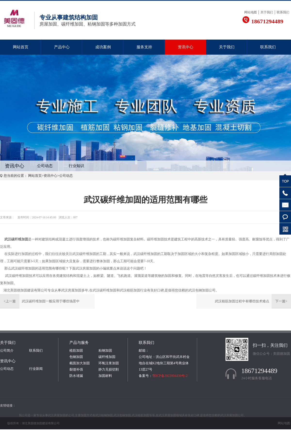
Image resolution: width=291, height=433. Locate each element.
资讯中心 (185, 47)
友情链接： (8, 405)
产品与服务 (79, 342)
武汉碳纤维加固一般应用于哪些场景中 (51, 301)
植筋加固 (76, 350)
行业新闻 (36, 369)
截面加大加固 (79, 363)
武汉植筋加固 (130, 290)
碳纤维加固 (106, 357)
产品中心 (62, 47)
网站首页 (20, 47)
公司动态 (45, 166)
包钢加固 (76, 357)
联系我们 (283, 12)
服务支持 (144, 47)
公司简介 (7, 350)
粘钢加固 (105, 350)
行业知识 (76, 166)
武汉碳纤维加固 (16, 239)
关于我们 (266, 12)
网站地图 (250, 12)
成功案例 (103, 47)
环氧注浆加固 (108, 363)
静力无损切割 (108, 369)
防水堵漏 (76, 376)
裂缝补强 (76, 369)
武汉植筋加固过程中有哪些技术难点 (242, 301)
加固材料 (105, 376)
